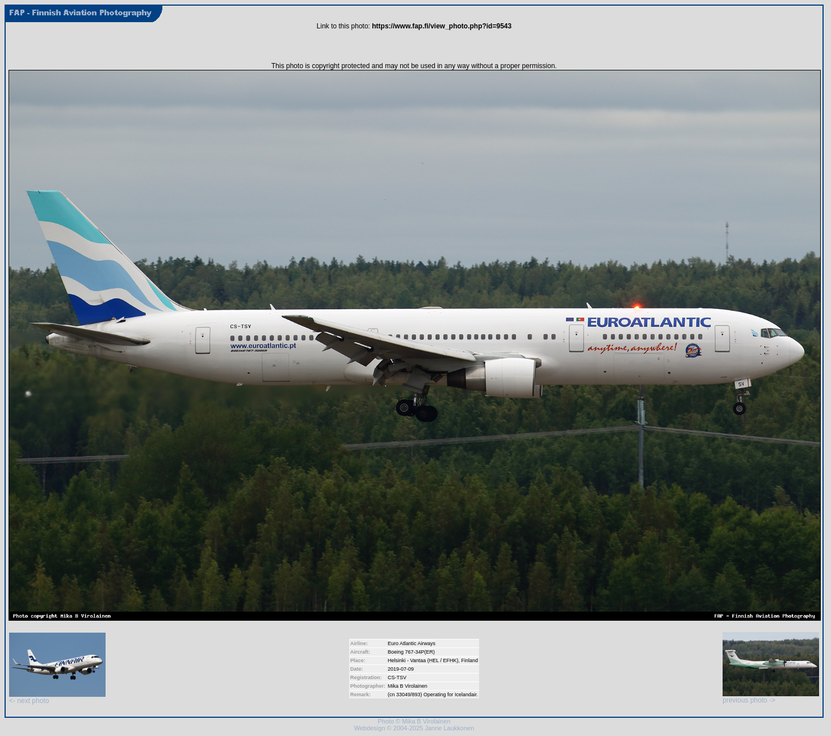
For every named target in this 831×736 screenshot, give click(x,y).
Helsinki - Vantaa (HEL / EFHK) (423, 660)
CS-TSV (397, 677)
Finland (469, 660)
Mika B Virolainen (407, 686)
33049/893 (408, 694)
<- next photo (57, 698)
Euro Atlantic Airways (411, 643)
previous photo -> (771, 697)
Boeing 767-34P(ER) (411, 652)
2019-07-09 (401, 669)
